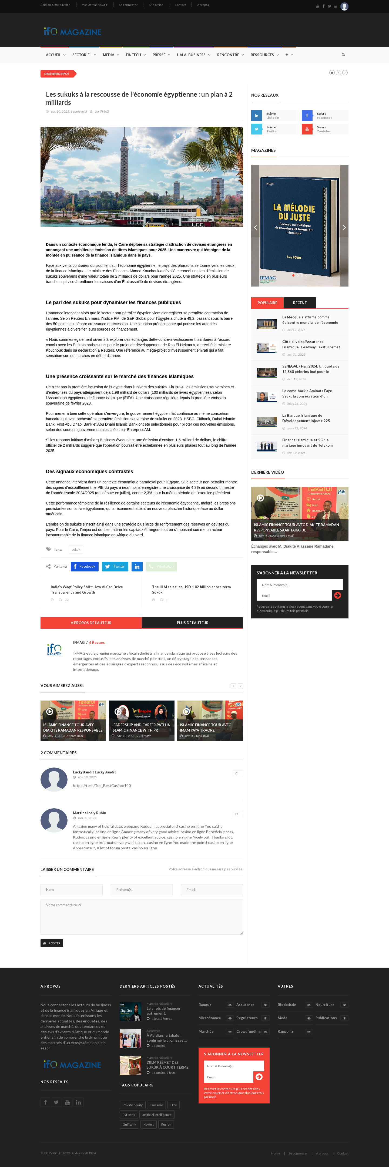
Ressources (262, 55)
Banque (216, 1006)
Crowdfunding (252, 1032)
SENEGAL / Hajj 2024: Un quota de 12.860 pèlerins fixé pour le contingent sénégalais (311, 372)
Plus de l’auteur (193, 624)
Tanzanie (156, 1106)
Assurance (153, 1032)
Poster (52, 944)
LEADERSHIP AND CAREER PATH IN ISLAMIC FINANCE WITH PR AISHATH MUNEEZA (141, 731)
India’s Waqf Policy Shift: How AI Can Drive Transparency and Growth (87, 590)
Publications (332, 1019)
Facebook (84, 567)
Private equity (133, 1106)
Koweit (148, 1126)
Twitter (115, 567)
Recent (300, 303)
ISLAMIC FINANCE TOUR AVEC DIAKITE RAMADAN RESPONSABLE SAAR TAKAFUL (72, 731)
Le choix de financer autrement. (164, 1011)
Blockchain (295, 1006)
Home (275, 1155)
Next (344, 226)
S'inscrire (156, 4)
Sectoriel (81, 55)
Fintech (133, 55)
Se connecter (128, 4)
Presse (159, 55)
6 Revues (97, 644)
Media (108, 55)
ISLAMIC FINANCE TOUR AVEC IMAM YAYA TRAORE (205, 728)
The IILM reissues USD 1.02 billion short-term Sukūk (192, 590)
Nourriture (332, 1006)
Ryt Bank (129, 1116)
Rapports (295, 1032)
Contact (180, 4)
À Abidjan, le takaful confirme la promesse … (167, 1039)
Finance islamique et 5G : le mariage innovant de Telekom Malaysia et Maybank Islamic (307, 446)
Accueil (53, 55)
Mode (295, 1019)
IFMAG (104, 112)
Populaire (267, 303)
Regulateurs (252, 1019)
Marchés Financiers (159, 1005)
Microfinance (216, 1019)
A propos (203, 4)
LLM (173, 1106)
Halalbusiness (191, 55)
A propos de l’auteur (91, 624)
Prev (255, 226)
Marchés (216, 1032)
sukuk (76, 550)
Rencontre (228, 55)
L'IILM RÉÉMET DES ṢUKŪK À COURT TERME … (167, 1068)
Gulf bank (129, 1126)
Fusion (166, 1126)
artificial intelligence (157, 1116)
